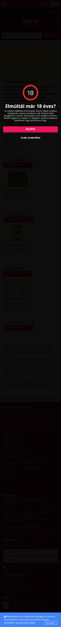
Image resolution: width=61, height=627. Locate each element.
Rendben (50, 622)
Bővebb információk (25, 622)
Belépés (30, 129)
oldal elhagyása (30, 137)
